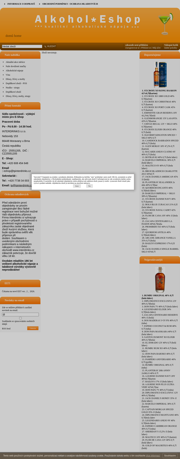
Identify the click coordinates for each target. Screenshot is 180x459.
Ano (84, 233)
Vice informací (153, 455)
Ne (96, 233)
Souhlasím (170, 455)
